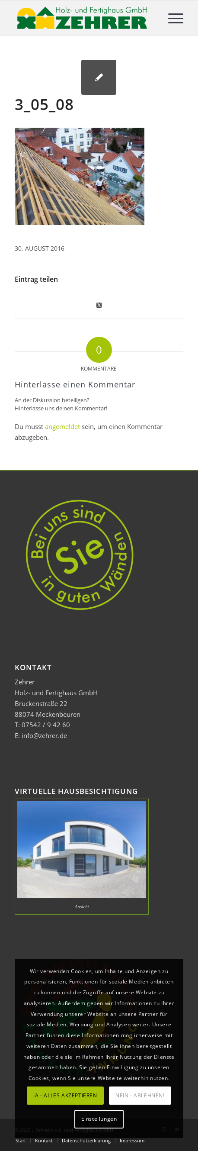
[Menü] (171, 17)
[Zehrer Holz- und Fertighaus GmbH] (82, 17)
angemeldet (62, 426)
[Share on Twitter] (98, 305)
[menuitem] (171, 17)
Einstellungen (99, 1118)
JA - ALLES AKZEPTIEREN (65, 1095)
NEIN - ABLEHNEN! (140, 1095)
